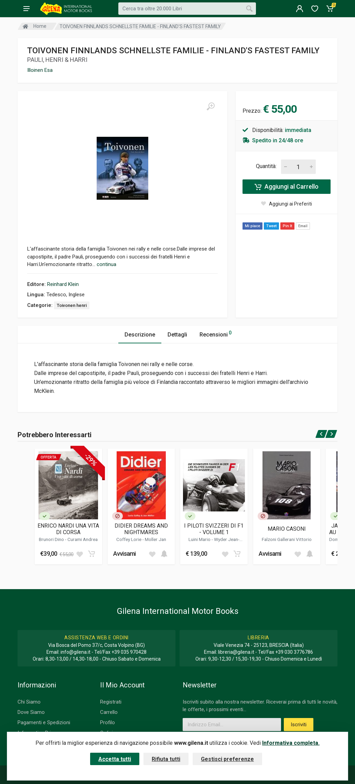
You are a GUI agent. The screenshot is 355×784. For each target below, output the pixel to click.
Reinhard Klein (63, 284)
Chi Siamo (29, 702)
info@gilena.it (75, 652)
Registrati (110, 702)
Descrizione (140, 334)
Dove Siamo (31, 712)
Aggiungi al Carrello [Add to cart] (287, 186)
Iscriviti (298, 724)
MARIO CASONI (287, 529)
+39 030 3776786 (294, 652)
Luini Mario (200, 539)
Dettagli (177, 334)
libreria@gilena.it (236, 652)
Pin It (287, 226)
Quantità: (266, 166)
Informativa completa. (291, 743)
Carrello (109, 712)
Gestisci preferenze (227, 759)
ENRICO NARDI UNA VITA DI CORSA (68, 528)
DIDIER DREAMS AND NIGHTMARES (141, 528)
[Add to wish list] (79, 554)
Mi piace (252, 226)
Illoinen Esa (40, 70)
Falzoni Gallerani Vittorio (287, 539)
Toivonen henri (72, 305)
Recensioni (216, 333)
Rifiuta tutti (166, 759)
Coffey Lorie (129, 539)
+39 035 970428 (129, 652)
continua (106, 264)
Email (303, 226)
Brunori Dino (52, 539)
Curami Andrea (82, 539)
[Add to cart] (91, 554)
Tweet (271, 226)
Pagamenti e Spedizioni (44, 722)
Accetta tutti (114, 759)
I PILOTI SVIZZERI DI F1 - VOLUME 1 (214, 528)
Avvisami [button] (124, 553)
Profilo (107, 722)
